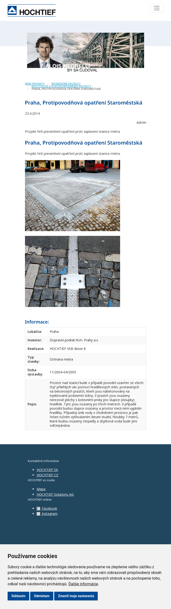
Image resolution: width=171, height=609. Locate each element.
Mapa (41, 489)
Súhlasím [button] (18, 596)
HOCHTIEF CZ (47, 475)
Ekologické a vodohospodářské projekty (61, 86)
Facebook (47, 508)
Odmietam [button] (41, 596)
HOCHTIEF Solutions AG (55, 494)
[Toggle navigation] (156, 8)
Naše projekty (35, 83)
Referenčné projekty (66, 83)
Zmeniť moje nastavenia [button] (76, 596)
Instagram (47, 513)
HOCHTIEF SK (47, 469)
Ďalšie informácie (83, 584)
